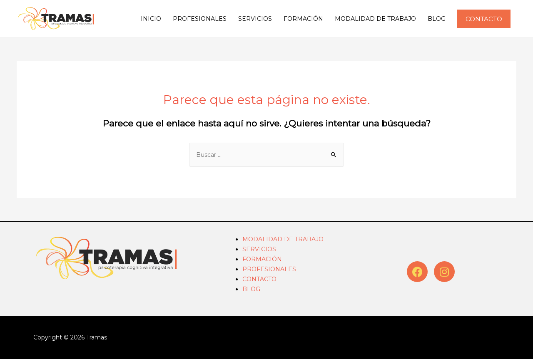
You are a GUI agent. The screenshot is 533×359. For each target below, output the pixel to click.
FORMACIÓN (303, 18)
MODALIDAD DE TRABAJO (375, 18)
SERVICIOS (255, 18)
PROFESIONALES (200, 18)
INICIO (151, 18)
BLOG (437, 18)
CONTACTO (259, 279)
